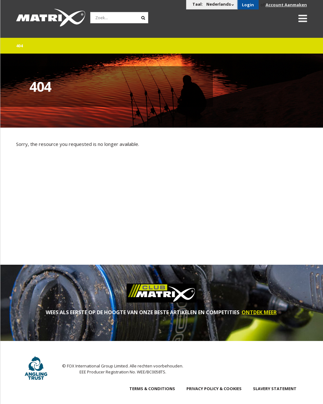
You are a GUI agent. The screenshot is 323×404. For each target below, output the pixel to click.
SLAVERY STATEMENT (275, 388)
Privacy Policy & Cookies (214, 388)
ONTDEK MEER (259, 312)
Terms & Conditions (152, 388)
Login (248, 5)
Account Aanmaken (286, 5)
